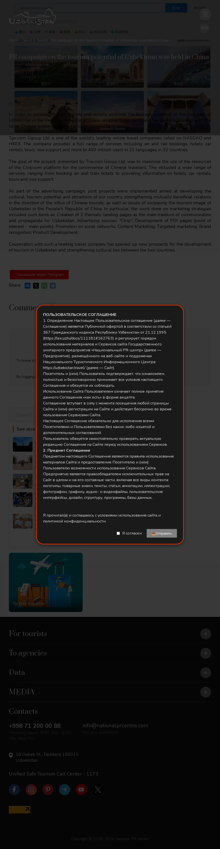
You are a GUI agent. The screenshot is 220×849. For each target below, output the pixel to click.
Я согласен (132, 533)
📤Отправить (162, 533)
